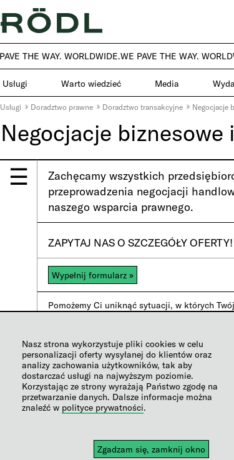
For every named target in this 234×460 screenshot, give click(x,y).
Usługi (10, 106)
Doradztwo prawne (62, 106)
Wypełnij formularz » (93, 275)
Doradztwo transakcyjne (142, 106)
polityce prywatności (103, 407)
